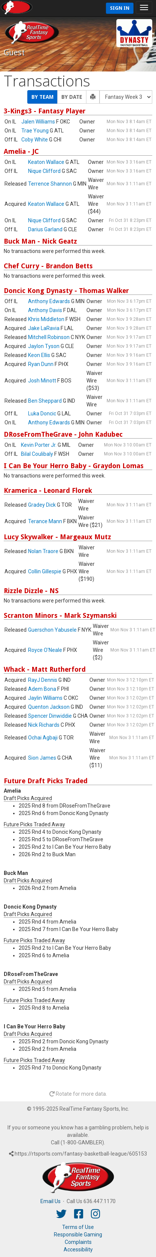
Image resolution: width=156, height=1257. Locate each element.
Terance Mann (45, 521)
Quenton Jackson (49, 707)
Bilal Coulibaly (37, 454)
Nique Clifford (44, 171)
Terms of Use (78, 1227)
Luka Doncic (42, 414)
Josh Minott (42, 381)
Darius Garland (45, 229)
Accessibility (78, 1250)
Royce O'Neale (45, 650)
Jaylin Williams (45, 698)
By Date (71, 97)
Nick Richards (43, 725)
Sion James (42, 758)
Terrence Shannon (50, 184)
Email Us (50, 1201)
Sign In (119, 8)
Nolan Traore (43, 551)
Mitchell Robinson (49, 337)
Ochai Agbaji (43, 738)
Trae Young (35, 131)
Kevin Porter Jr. (38, 445)
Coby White (34, 140)
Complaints (78, 1242)
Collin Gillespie (44, 571)
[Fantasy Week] (126, 97)
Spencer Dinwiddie (50, 716)
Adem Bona (42, 689)
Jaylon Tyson (43, 346)
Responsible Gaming (78, 1235)
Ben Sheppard (45, 401)
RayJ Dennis (42, 680)
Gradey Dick (42, 505)
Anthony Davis (45, 310)
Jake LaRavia (43, 328)
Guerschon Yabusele (52, 630)
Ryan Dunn (40, 364)
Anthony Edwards (49, 301)
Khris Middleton (46, 319)
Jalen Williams (38, 122)
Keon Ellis (39, 355)
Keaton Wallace (46, 162)
